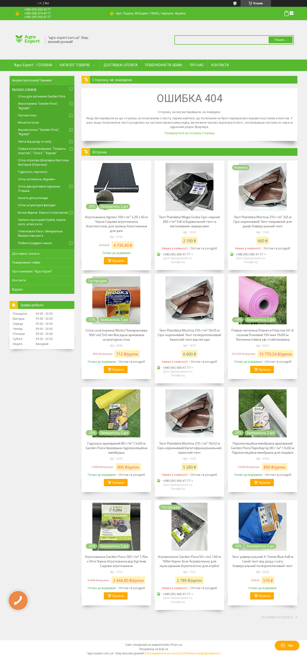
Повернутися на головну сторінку (189, 133)
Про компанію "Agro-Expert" (32, 271)
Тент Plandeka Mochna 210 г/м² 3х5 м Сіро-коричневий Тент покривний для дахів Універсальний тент (262, 221)
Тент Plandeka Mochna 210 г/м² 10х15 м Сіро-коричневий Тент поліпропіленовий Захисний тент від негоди (189, 334)
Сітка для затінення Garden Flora (41, 96)
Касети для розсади (33, 198)
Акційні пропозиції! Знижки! (32, 80)
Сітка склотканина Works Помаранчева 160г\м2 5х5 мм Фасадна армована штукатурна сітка (116, 334)
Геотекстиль (27, 115)
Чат (287, 645)
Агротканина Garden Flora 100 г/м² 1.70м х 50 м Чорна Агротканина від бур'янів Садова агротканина (116, 561)
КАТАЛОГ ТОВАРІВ (75, 65)
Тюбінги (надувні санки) (35, 243)
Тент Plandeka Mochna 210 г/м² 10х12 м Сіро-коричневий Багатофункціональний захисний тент (189, 447)
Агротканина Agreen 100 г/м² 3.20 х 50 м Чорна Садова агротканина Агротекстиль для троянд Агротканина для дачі (116, 224)
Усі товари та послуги (277, 617)
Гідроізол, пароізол (32, 172)
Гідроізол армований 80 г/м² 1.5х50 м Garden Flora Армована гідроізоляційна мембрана (116, 447)
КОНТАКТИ (220, 65)
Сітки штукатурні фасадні (36, 205)
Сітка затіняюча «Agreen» (36, 179)
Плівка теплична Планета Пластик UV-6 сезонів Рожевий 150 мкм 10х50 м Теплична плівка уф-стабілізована (262, 334)
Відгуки (17, 289)
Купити (118, 261)
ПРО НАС (197, 65)
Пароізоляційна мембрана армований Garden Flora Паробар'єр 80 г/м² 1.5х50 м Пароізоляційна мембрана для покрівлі (262, 447)
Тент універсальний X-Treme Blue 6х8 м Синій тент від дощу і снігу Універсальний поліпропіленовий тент (262, 561)
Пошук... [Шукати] (280, 40)
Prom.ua (176, 644)
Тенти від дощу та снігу (34, 141)
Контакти (19, 280)
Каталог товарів (24, 89)
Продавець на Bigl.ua (153, 649)
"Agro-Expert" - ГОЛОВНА (32, 65)
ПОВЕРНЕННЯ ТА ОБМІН (163, 65)
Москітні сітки (28, 122)
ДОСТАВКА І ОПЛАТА (121, 65)
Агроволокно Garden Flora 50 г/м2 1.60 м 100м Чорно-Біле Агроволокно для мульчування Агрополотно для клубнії (189, 561)
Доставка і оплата (25, 253)
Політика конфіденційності (202, 653)
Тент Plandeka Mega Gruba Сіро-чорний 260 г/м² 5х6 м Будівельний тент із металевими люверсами (189, 221)
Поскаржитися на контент (164, 653)
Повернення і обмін (26, 262)
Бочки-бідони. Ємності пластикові (43, 212)
